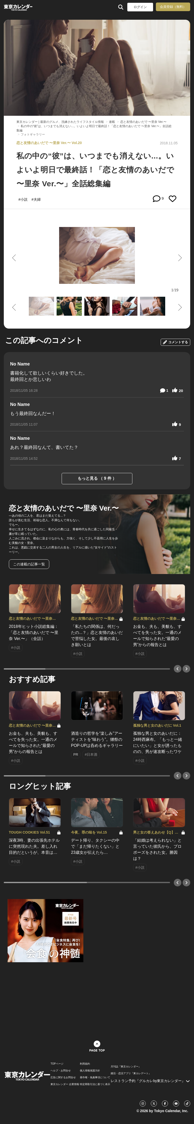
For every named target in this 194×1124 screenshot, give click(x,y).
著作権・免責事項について (95, 1077)
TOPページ (57, 1064)
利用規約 (85, 1064)
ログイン (140, 7)
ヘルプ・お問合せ (61, 1070)
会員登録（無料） (173, 7)
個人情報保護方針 (90, 1070)
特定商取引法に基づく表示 (95, 1084)
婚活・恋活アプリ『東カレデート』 (131, 1073)
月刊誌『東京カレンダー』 (126, 1066)
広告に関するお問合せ (63, 1077)
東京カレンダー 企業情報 (65, 1084)
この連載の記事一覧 (29, 564)
